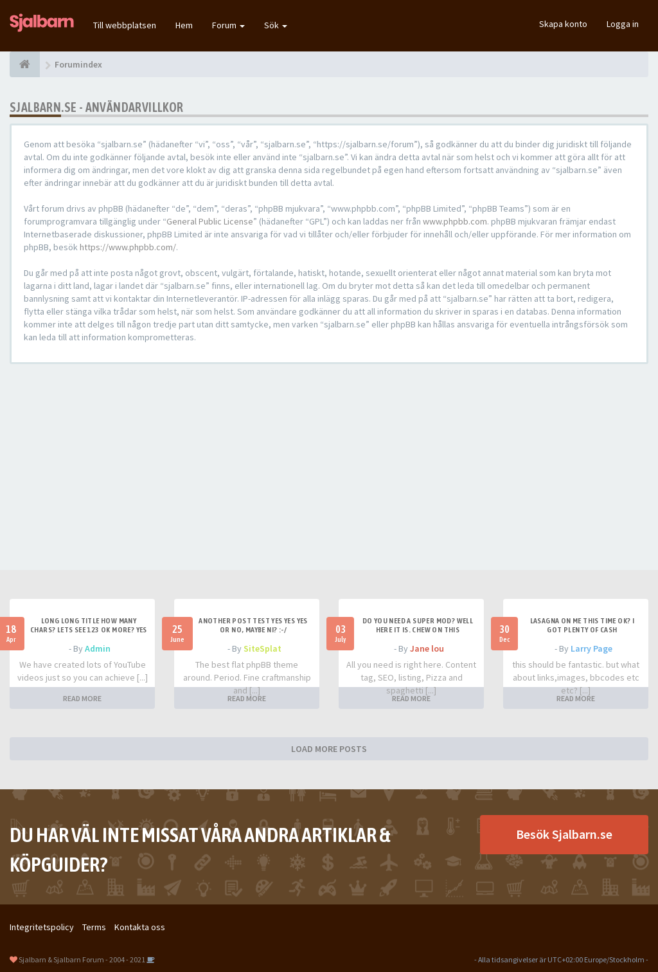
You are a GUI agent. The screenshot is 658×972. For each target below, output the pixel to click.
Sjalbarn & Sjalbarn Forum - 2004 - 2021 (82, 959)
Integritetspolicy (42, 927)
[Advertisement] (329, 467)
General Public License (209, 221)
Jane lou (427, 648)
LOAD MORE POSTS (329, 749)
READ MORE (82, 698)
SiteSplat (262, 648)
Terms (94, 927)
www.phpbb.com (455, 221)
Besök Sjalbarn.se (564, 834)
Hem (184, 25)
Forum (228, 25)
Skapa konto (563, 24)
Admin (98, 648)
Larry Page (591, 648)
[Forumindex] (25, 64)
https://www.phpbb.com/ (128, 247)
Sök (275, 25)
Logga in (623, 24)
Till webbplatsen (124, 25)
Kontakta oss (139, 927)
